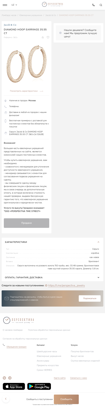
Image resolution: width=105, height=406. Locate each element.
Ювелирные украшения (49, 356)
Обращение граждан (17, 347)
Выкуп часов (77, 356)
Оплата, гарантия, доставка (52, 277)
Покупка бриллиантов (82, 351)
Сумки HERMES (44, 370)
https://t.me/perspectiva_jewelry (66, 285)
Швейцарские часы (47, 351)
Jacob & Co (10, 25)
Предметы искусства (48, 365)
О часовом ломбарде (13, 330)
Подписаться (89, 298)
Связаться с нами (78, 378)
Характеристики (52, 242)
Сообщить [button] (66, 399)
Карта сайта (59, 378)
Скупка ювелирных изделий (85, 361)
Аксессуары (43, 361)
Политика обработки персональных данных (49, 330)
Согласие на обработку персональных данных (25, 339)
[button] (5, 4)
